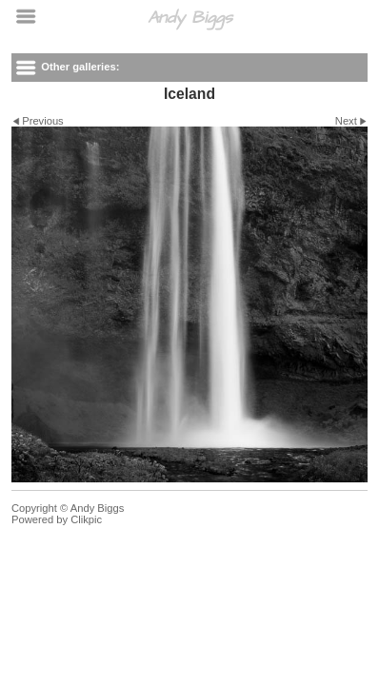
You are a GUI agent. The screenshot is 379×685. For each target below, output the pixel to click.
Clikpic (86, 519)
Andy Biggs (190, 17)
